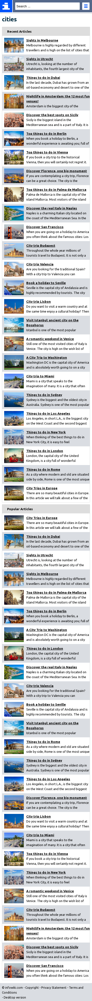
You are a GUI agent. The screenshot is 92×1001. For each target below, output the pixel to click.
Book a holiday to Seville (46, 283)
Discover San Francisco (45, 227)
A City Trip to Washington (46, 357)
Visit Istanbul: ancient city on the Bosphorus (52, 322)
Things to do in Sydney (44, 395)
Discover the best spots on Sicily (52, 115)
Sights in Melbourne (42, 40)
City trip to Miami (40, 376)
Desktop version (15, 997)
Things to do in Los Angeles (48, 413)
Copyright (32, 987)
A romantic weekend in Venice (50, 339)
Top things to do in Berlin (46, 133)
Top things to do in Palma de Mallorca (56, 189)
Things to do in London (44, 451)
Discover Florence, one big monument (56, 171)
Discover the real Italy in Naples (51, 208)
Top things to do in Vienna (47, 152)
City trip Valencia (39, 264)
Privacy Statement (53, 987)
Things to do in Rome (43, 469)
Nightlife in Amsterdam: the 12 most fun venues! (58, 99)
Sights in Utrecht (39, 59)
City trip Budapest (40, 245)
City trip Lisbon (38, 301)
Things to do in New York (46, 432)
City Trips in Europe (41, 488)
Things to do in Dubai (43, 77)
